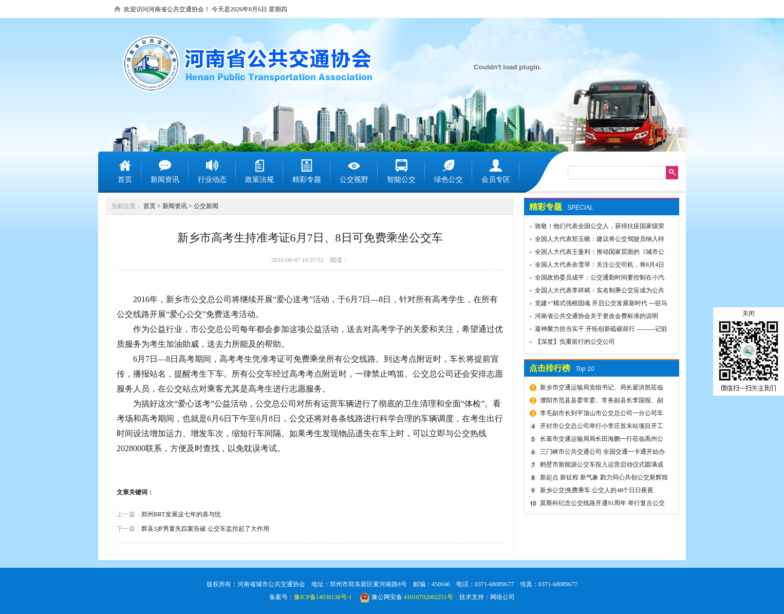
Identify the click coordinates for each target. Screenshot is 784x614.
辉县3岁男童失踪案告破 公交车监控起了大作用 (205, 528)
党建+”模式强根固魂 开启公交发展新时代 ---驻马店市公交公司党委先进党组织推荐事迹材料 (596, 305)
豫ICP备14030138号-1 (323, 597)
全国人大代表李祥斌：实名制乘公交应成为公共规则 (594, 292)
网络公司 (502, 597)
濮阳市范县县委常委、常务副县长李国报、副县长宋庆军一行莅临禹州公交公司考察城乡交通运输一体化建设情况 (602, 402)
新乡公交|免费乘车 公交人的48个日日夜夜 (597, 490)
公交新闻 (206, 206)
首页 (149, 206)
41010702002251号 (428, 597)
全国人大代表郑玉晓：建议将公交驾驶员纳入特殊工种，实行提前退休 (594, 240)
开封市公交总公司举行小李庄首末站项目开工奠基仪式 (600, 427)
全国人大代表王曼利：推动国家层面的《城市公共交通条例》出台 (594, 253)
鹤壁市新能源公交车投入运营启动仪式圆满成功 (600, 466)
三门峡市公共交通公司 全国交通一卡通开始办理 (601, 453)
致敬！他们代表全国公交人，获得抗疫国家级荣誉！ (594, 227)
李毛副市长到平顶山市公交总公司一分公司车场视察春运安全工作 (600, 415)
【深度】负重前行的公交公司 (575, 341)
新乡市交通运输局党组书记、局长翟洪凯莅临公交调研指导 (600, 389)
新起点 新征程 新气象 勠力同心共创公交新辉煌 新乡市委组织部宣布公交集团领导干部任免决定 (602, 479)
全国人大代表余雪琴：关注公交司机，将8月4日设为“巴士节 (594, 266)
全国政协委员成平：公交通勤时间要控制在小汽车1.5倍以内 (594, 279)
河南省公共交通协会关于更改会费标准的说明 (596, 316)
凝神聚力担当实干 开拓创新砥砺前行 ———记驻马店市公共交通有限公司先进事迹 (596, 330)
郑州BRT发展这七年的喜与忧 (181, 514)
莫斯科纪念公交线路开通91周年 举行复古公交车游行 (601, 504)
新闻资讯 (174, 206)
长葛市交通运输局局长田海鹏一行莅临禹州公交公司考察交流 (600, 440)
